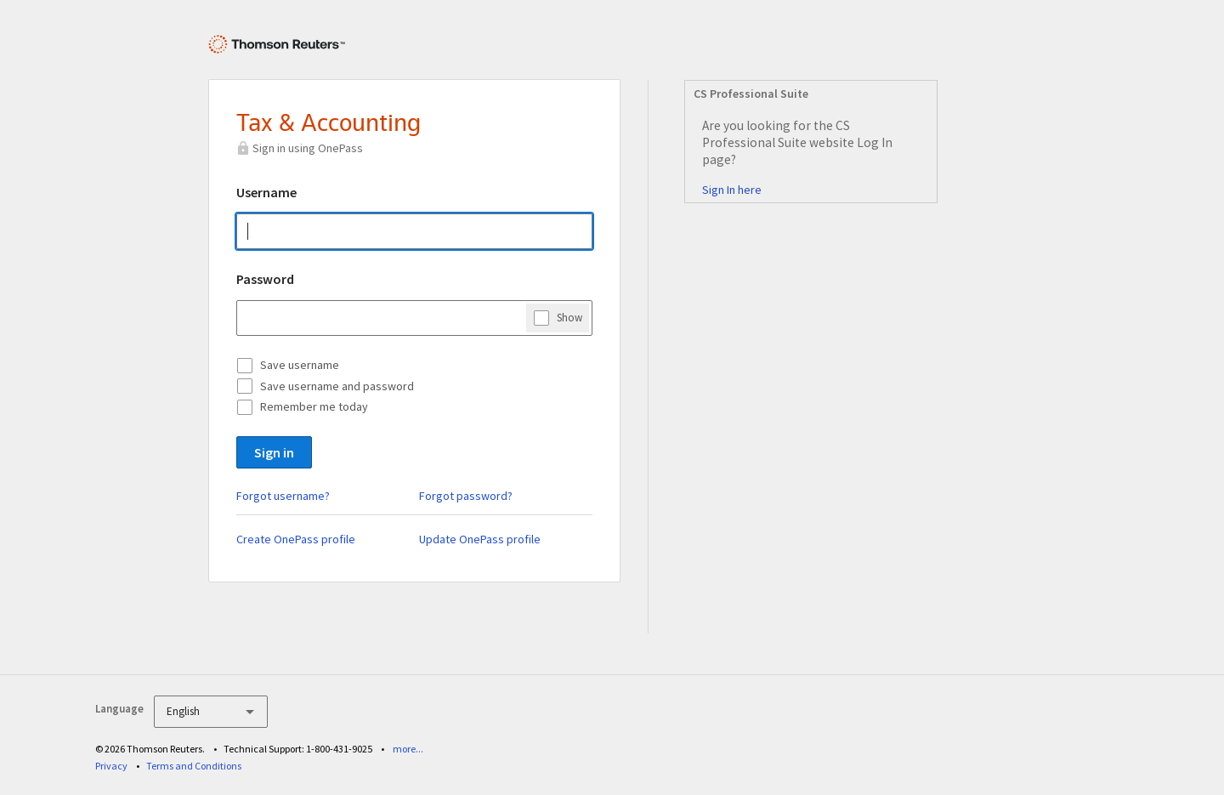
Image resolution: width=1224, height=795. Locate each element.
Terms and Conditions (193, 765)
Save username (299, 364)
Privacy (111, 765)
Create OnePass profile (295, 539)
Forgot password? (466, 495)
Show (569, 317)
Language (119, 708)
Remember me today (314, 406)
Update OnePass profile (480, 539)
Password (265, 278)
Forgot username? (283, 495)
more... (408, 748)
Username (266, 192)
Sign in (274, 452)
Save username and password (337, 386)
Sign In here (732, 189)
